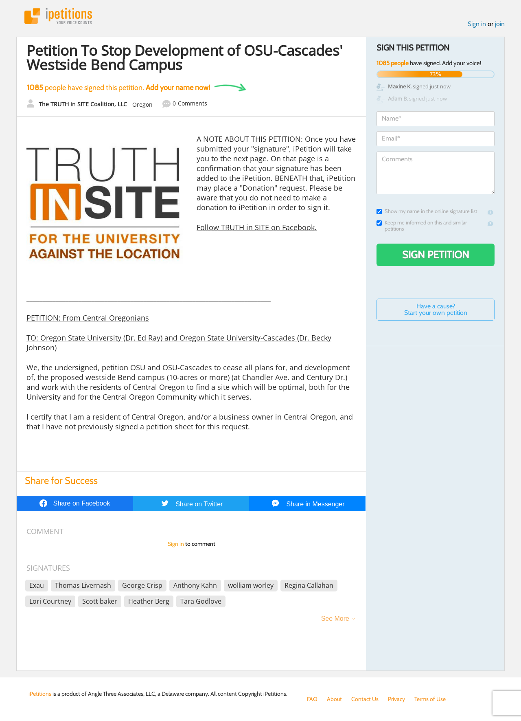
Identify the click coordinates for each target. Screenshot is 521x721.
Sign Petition (435, 254)
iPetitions (58, 16)
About (334, 699)
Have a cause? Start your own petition (435, 309)
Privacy (396, 699)
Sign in (477, 24)
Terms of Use (430, 699)
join (500, 24)
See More (335, 618)
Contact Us (365, 699)
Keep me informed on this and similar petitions (422, 226)
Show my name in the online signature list (427, 211)
